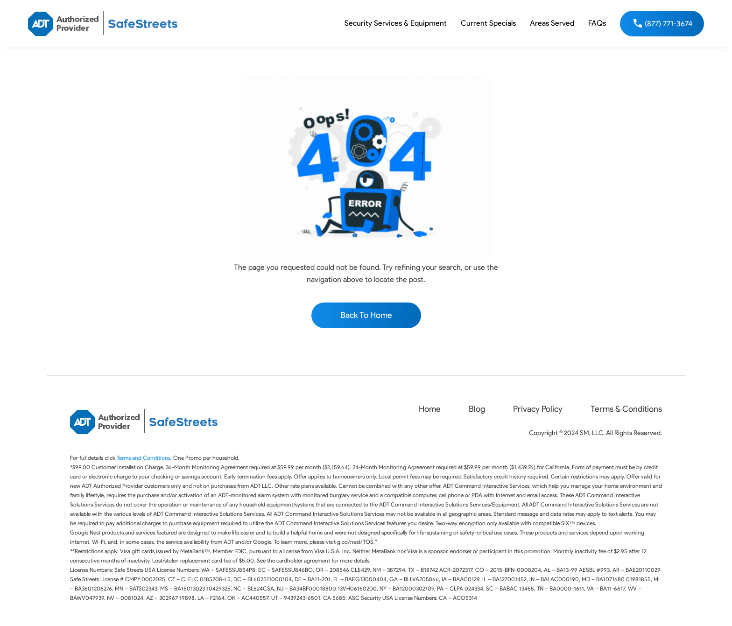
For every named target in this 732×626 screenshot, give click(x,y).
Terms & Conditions (626, 409)
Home (430, 409)
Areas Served (552, 23)
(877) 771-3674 (668, 23)
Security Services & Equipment (396, 23)
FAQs (597, 23)
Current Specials (488, 23)
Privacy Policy (538, 409)
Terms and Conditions (143, 457)
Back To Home (366, 315)
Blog (477, 409)
